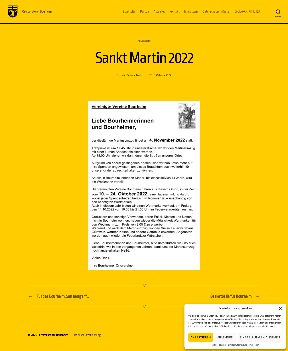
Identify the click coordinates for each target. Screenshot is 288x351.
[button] (280, 308)
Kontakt (175, 14)
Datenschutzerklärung (238, 345)
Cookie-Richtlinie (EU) (247, 14)
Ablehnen (225, 337)
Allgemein (144, 46)
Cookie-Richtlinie (219, 345)
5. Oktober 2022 (162, 80)
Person (144, 14)
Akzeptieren (200, 337)
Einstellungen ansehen (260, 337)
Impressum (254, 345)
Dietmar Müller (135, 80)
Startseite (129, 14)
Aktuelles (159, 14)
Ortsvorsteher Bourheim (52, 340)
